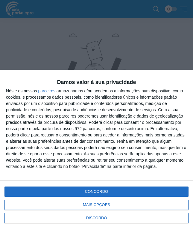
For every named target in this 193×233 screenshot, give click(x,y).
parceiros (46, 91)
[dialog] (96, 151)
